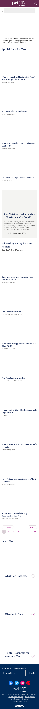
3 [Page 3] (13, 532)
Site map (25, 699)
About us (5, 694)
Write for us (14, 694)
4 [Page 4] (18, 532)
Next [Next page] (33, 527)
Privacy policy (30, 697)
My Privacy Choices (16, 697)
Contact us (24, 694)
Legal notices (15, 699)
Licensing (33, 694)
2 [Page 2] (8, 532)
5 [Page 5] (23, 532)
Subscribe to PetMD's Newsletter (14, 668)
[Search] (35, 3)
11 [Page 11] (35, 532)
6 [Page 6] (28, 532)
